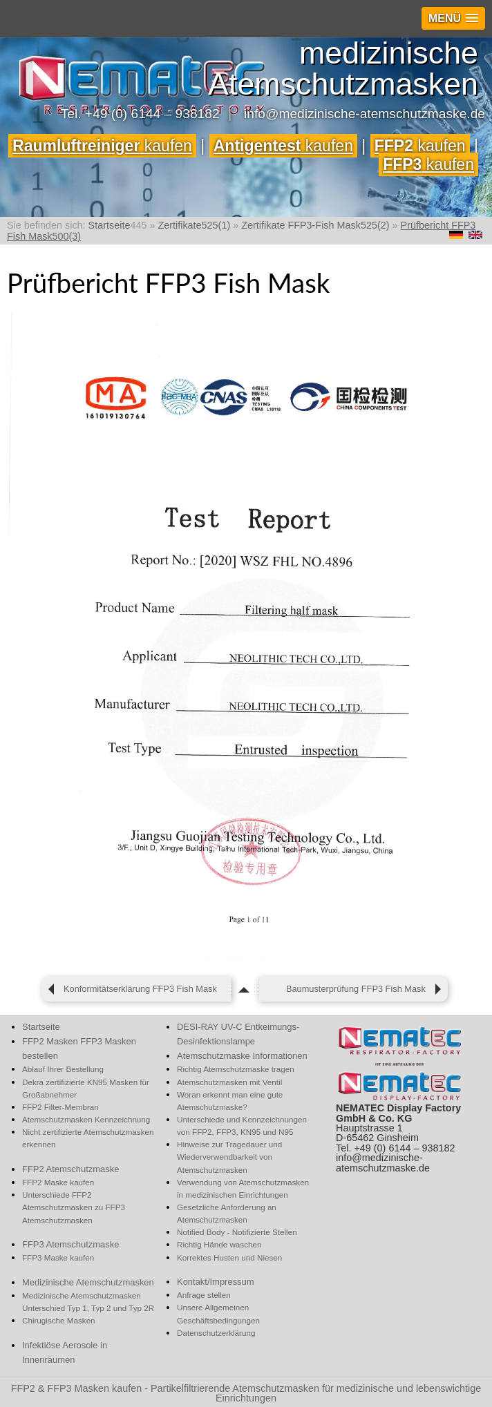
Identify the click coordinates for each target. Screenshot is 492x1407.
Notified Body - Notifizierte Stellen (237, 1231)
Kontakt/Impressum (215, 1281)
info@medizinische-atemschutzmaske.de (364, 113)
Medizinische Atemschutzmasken (88, 1282)
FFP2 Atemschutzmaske (70, 1169)
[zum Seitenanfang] (245, 989)
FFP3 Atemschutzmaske (70, 1244)
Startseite (41, 1027)
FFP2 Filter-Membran (60, 1106)
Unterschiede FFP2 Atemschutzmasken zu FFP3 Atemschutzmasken (73, 1207)
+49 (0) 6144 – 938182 (152, 113)
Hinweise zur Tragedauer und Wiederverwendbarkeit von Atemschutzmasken (229, 1157)
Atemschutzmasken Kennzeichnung (86, 1119)
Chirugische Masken (58, 1320)
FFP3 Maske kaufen (58, 1257)
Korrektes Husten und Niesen (229, 1257)
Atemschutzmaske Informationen (242, 1056)
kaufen (102, 146)
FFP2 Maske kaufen (58, 1182)
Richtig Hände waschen (219, 1244)
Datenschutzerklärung (216, 1332)
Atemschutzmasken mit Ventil (229, 1082)
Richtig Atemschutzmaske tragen (235, 1068)
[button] (453, 18)
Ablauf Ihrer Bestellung (63, 1068)
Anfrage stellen (204, 1294)
